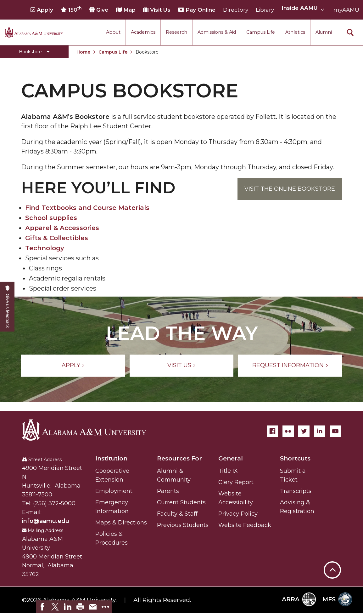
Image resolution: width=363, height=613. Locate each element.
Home (83, 52)
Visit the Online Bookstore (289, 188)
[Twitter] (304, 431)
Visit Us (156, 10)
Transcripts (295, 491)
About (113, 32)
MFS (337, 599)
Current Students (181, 502)
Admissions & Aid (217, 32)
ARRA (299, 599)
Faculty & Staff (177, 513)
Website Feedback (244, 525)
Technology (44, 248)
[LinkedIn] (319, 431)
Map (126, 10)
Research (176, 32)
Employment (113, 491)
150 (71, 9)
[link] (42, 606)
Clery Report (236, 482)
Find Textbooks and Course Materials (87, 207)
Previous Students (183, 525)
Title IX (228, 470)
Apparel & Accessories (62, 228)
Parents (168, 491)
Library (265, 10)
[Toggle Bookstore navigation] (34, 51)
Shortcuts (295, 458)
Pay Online (196, 10)
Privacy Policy (238, 513)
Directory (235, 10)
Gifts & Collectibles (56, 238)
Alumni (324, 32)
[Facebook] (272, 431)
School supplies (51, 218)
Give (98, 10)
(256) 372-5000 (54, 503)
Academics (143, 32)
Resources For (179, 458)
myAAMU (346, 10)
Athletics (295, 32)
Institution (111, 458)
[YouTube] (335, 431)
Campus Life (260, 32)
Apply (42, 10)
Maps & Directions (121, 522)
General (230, 458)
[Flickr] (288, 431)
